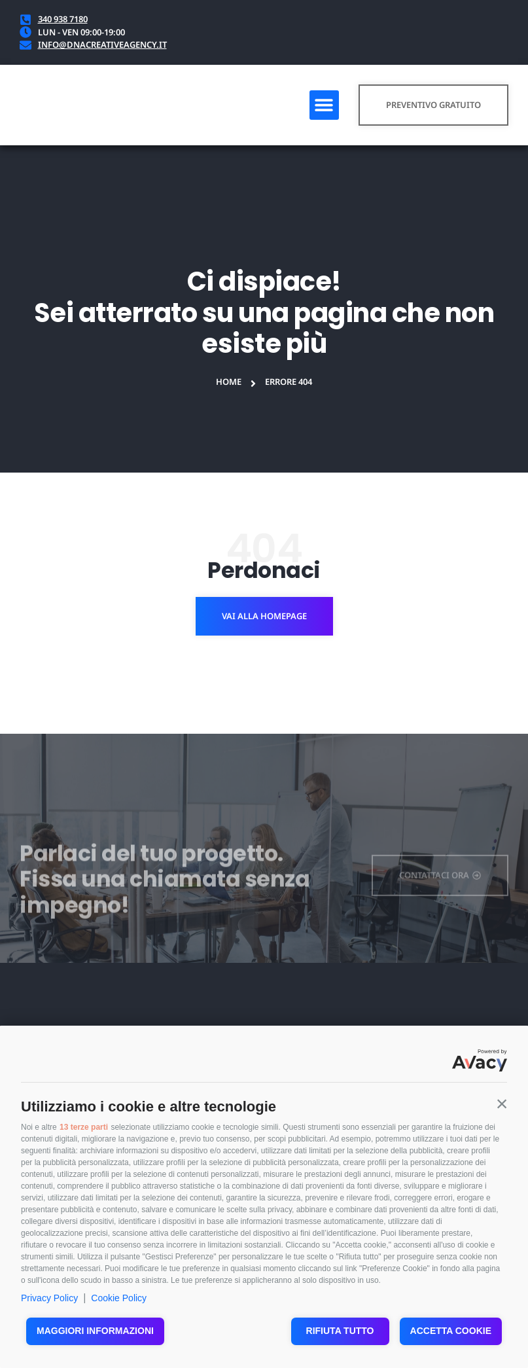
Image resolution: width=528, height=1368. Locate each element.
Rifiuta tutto (340, 1330)
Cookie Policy (119, 1298)
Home (228, 381)
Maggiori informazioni (95, 1330)
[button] (502, 1103)
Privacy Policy (49, 1298)
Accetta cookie (450, 1330)
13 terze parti (84, 1127)
